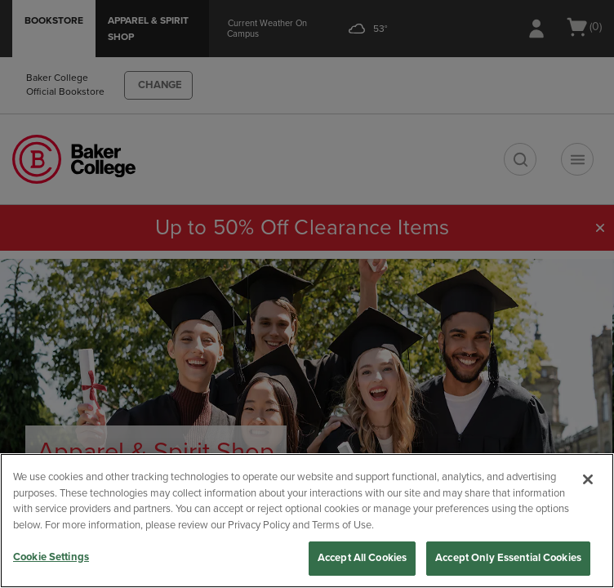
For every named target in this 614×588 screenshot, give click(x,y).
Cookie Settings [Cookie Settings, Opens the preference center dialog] (51, 557)
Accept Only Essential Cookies (508, 557)
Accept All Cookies (362, 557)
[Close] (588, 479)
